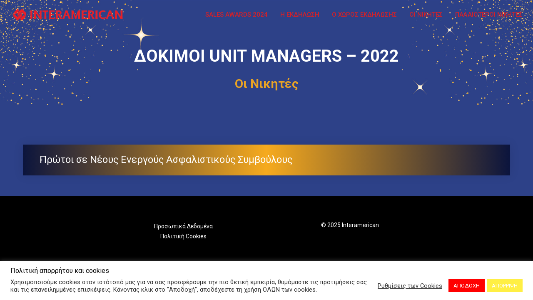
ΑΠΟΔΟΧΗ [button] (466, 285)
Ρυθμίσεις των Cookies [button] (410, 286)
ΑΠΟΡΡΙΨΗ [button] (505, 285)
